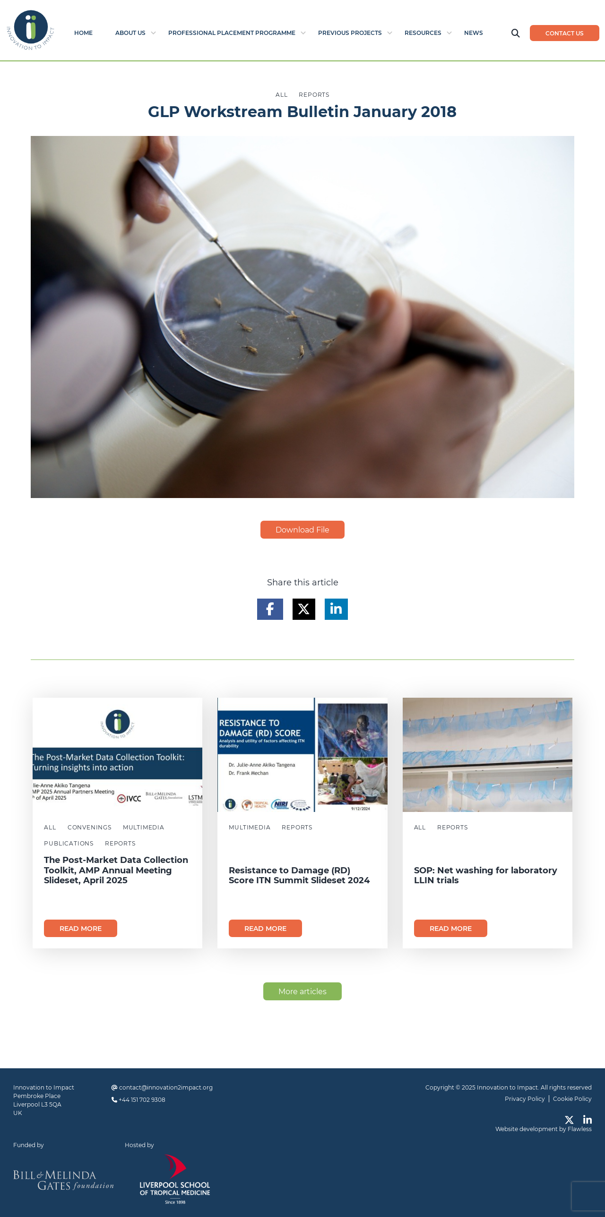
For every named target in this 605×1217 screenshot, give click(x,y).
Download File (302, 529)
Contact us (564, 33)
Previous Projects (350, 32)
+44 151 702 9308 (142, 1099)
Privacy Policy (525, 1098)
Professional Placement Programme (231, 32)
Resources (423, 32)
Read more (81, 928)
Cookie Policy (572, 1098)
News (473, 32)
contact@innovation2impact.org (166, 1087)
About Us (130, 32)
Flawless (580, 1128)
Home (83, 32)
